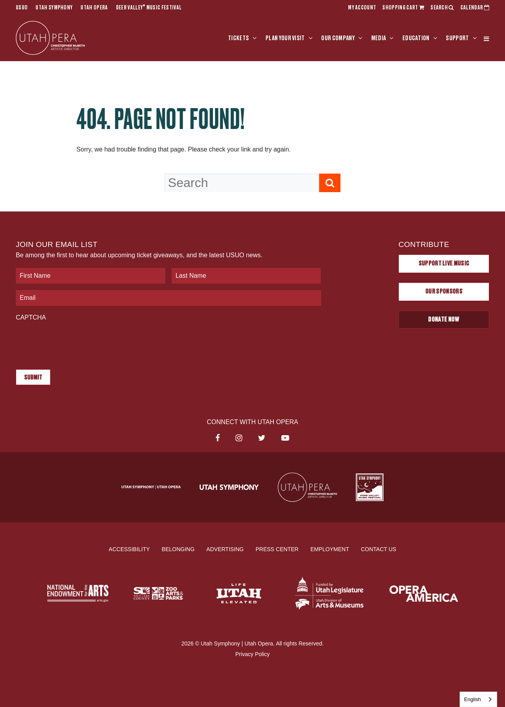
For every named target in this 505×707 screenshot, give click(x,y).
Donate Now (443, 319)
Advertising (225, 549)
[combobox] (478, 699)
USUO (22, 8)
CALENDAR (474, 8)
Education (416, 38)
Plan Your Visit (285, 38)
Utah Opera (94, 8)
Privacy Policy (252, 654)
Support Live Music (444, 263)
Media (378, 38)
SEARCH (442, 8)
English (472, 699)
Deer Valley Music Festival (149, 8)
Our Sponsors (443, 291)
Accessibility (129, 549)
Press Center (277, 549)
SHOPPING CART (403, 8)
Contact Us (379, 549)
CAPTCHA (31, 317)
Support (457, 38)
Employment (329, 549)
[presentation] (76, 341)
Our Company (338, 38)
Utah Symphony (54, 8)
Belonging (178, 549)
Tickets (238, 38)
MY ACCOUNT (362, 8)
